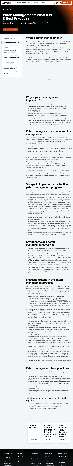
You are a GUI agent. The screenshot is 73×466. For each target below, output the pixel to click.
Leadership (20, 459)
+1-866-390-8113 (63, 456)
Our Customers (21, 464)
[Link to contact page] (57, 3)
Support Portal (49, 459)
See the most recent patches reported (38, 403)
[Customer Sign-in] (60, 3)
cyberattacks (50, 108)
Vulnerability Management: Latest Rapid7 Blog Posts (42, 408)
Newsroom (20, 461)
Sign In (47, 456)
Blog (32, 456)
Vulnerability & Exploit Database (42, 406)
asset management (57, 199)
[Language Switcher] (54, 3)
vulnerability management (56, 137)
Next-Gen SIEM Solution (10, 29)
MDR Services (8, 465)
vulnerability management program (35, 194)
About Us (20, 456)
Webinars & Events (36, 463)
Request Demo (66, 2)
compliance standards (60, 118)
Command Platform (9, 460)
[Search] (51, 3)
